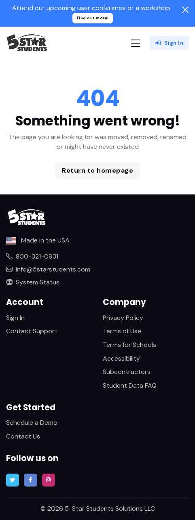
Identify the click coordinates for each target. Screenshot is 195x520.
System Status (32, 282)
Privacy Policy (123, 317)
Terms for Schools (129, 344)
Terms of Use (122, 331)
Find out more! (93, 18)
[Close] (185, 9)
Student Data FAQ (130, 385)
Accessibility (121, 358)
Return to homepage (97, 170)
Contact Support (31, 331)
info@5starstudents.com (48, 269)
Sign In (169, 43)
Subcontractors (126, 372)
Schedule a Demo (31, 422)
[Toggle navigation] (135, 43)
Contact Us (23, 436)
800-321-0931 (32, 256)
